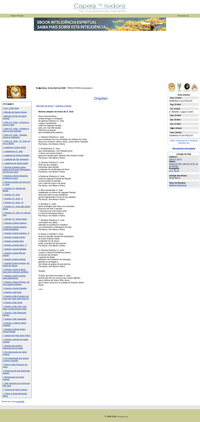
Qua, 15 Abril (175, 115)
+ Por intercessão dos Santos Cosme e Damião (16, 359)
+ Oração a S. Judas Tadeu (15, 219)
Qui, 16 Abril (175, 120)
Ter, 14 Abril (175, 109)
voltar (41, 289)
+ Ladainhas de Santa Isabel (15, 163)
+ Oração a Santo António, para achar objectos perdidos (15, 270)
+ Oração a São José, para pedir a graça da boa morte (15, 307)
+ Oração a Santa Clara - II (15, 245)
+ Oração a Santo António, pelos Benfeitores (14, 277)
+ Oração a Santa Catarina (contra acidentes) (14, 228)
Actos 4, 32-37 (175, 159)
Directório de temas (44, 106)
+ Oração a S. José (11, 195)
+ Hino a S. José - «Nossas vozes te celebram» (15, 136)
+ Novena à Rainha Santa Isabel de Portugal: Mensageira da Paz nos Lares (16, 169)
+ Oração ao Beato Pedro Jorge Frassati (14, 330)
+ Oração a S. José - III (13, 202)
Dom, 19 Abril (175, 132)
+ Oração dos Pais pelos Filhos (16, 335)
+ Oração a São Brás (12, 292)
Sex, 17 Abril (175, 124)
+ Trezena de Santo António (15, 390)
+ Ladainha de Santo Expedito (16, 155)
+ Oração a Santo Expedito (15, 288)
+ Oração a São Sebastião (14, 319)
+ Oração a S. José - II (13, 198)
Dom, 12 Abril (175, 98)
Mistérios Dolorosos (177, 185)
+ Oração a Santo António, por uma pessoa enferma (16, 283)
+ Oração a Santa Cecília (14, 237)
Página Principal (17, 16)
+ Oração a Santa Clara (13, 241)
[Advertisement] (100, 56)
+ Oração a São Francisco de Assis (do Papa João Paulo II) (16, 297)
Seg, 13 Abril (175, 104)
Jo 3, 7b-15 (174, 171)
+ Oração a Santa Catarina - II (16, 233)
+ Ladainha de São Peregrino (16, 159)
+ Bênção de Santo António (15, 112)
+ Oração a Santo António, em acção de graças (16, 264)
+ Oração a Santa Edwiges (14, 249)
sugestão (20, 401)
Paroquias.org (183, 16)
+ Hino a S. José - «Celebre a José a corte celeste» (16, 130)
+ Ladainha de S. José (13, 151)
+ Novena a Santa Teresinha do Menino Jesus (15, 177)
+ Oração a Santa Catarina (14, 223)
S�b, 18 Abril (176, 128)
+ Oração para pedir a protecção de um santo (13, 347)
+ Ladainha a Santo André (14, 147)
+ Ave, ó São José (11, 108)
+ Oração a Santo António (14, 259)
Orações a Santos (63, 106)
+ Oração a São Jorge (12, 302)
